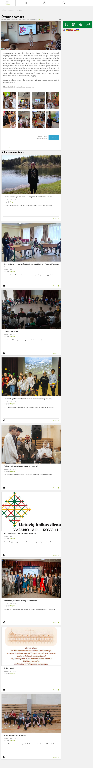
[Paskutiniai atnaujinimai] (44, 3)
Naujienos (11, 10)
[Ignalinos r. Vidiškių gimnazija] (7, 3)
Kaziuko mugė (9, 668)
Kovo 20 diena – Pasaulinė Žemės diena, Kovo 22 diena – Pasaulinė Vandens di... (31, 265)
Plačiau (55, 218)
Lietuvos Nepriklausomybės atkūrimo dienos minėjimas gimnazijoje (28, 399)
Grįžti (8, 147)
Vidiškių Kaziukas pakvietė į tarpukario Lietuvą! (21, 466)
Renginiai (19, 10)
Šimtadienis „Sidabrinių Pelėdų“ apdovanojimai (20, 601)
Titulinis (3, 10)
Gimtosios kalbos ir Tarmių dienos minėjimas (20, 533)
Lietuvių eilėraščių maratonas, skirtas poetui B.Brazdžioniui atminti (28, 197)
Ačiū (54, 137)
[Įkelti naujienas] (25, 3)
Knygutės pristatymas (11, 331)
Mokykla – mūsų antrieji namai (15, 735)
